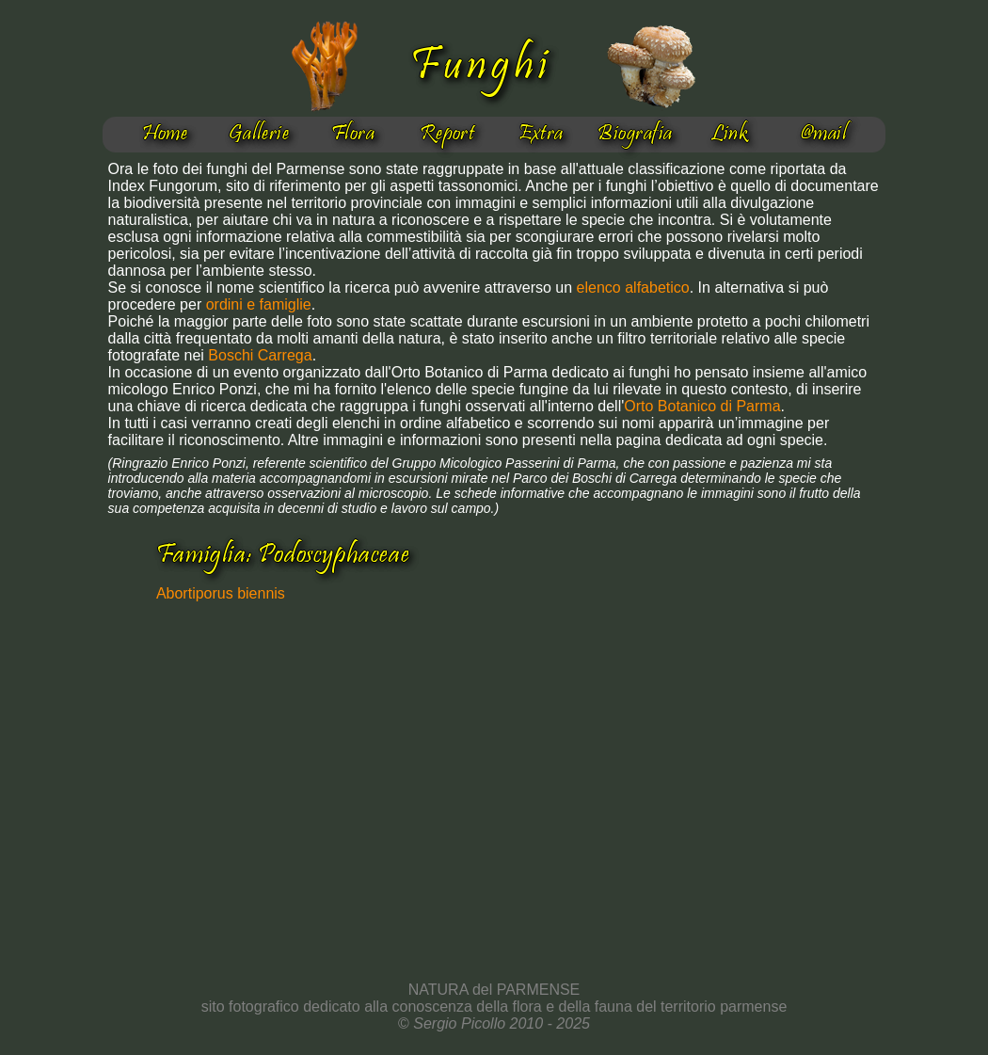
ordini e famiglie (258, 304)
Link (729, 135)
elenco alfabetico (633, 288)
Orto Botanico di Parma (702, 406)
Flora (352, 135)
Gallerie (259, 135)
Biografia (635, 135)
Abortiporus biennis (220, 593)
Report (447, 135)
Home (165, 135)
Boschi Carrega (259, 355)
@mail (823, 135)
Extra (540, 135)
